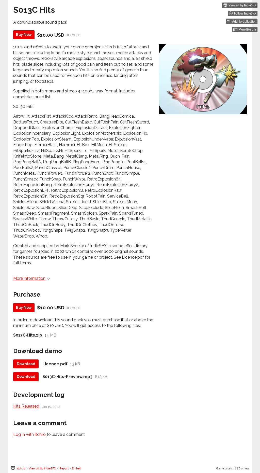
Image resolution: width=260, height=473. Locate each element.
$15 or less (242, 468)
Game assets (224, 468)
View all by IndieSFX (42, 468)
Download (26, 364)
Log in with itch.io (29, 434)
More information (31, 278)
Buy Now (24, 35)
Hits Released (26, 406)
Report (64, 468)
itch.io (21, 468)
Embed (76, 468)
